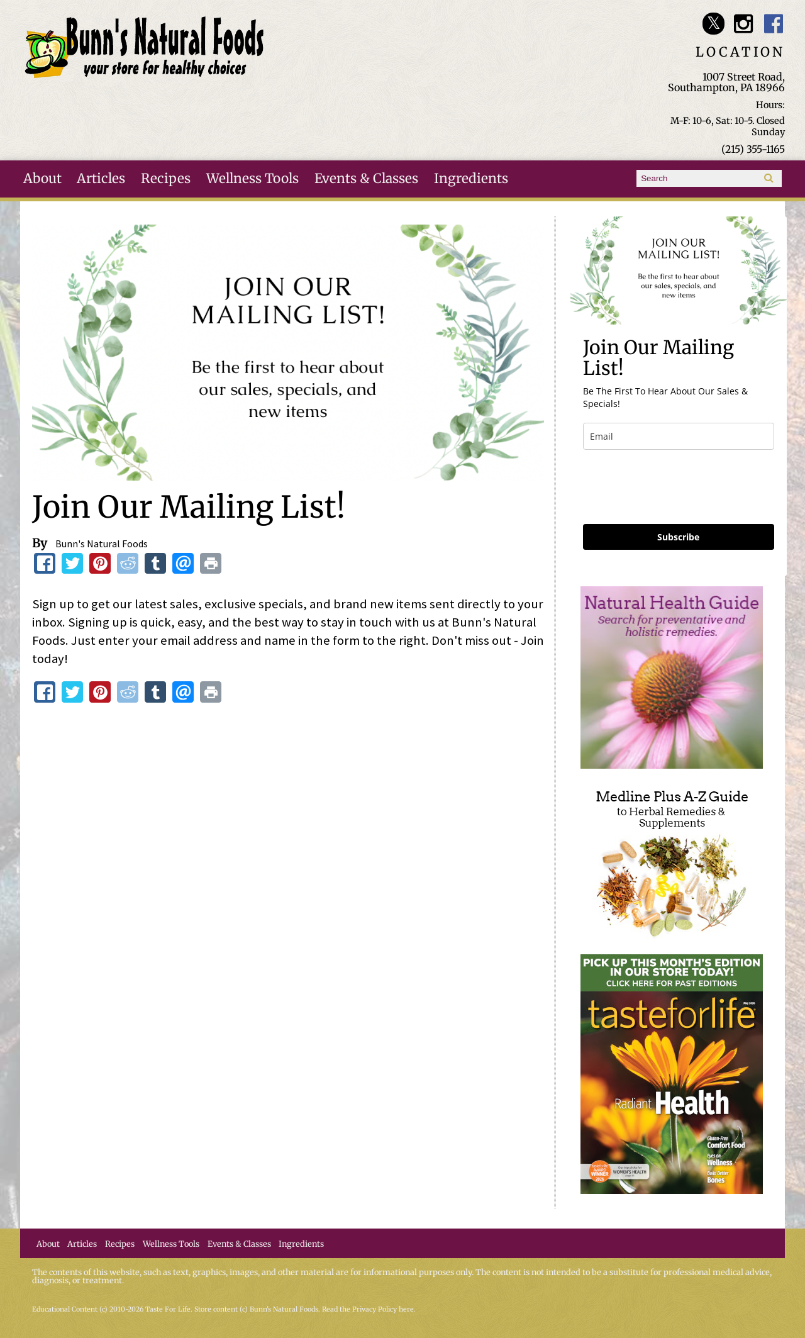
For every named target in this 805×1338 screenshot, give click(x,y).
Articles (101, 178)
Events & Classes (366, 178)
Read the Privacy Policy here (368, 1309)
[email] (678, 436)
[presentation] (678, 486)
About (42, 178)
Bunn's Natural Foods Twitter (713, 24)
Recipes (166, 178)
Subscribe (678, 537)
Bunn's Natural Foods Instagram (744, 24)
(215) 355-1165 (753, 149)
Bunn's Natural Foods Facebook (774, 24)
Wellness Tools (252, 178)
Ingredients (471, 178)
